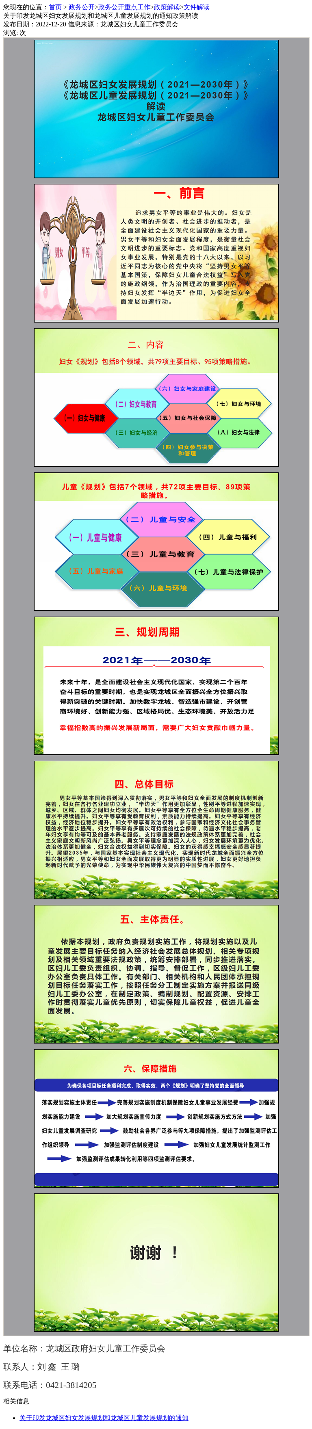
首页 (55, 7)
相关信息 (16, 1401)
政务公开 (82, 7)
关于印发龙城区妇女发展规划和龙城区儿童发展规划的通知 (104, 1417)
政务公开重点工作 (124, 7)
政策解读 (167, 7)
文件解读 (197, 7)
